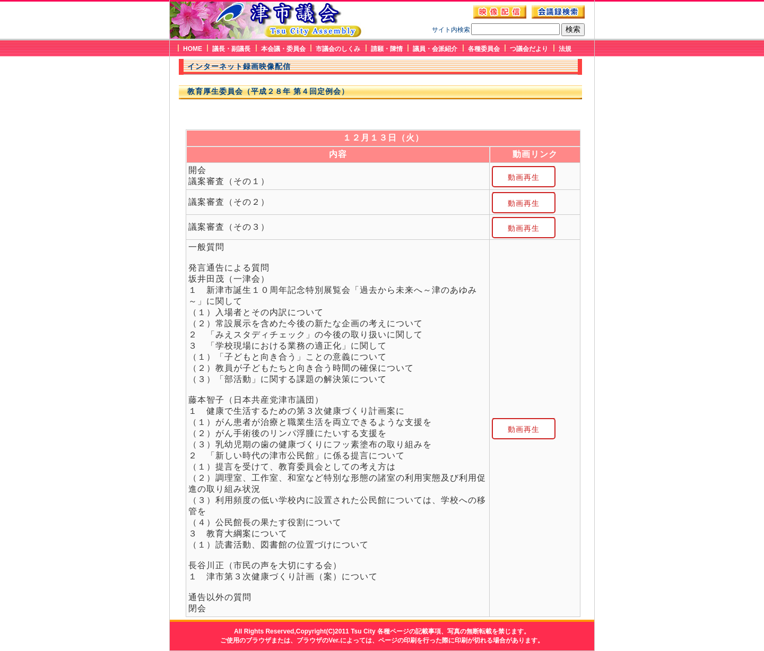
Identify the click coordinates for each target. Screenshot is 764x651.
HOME (192, 49)
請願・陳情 (387, 49)
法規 (565, 49)
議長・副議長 (231, 49)
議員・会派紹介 (435, 49)
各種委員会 (484, 49)
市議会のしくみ (338, 49)
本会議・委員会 (283, 49)
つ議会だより (529, 49)
